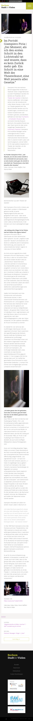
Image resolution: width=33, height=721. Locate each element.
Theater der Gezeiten (14, 98)
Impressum (16, 668)
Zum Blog (16, 639)
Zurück (3, 617)
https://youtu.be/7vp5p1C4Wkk (13, 601)
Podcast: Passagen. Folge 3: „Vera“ (14, 633)
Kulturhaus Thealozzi (14, 129)
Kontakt (16, 664)
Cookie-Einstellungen (16, 674)
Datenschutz (16, 671)
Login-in (30, 718)
